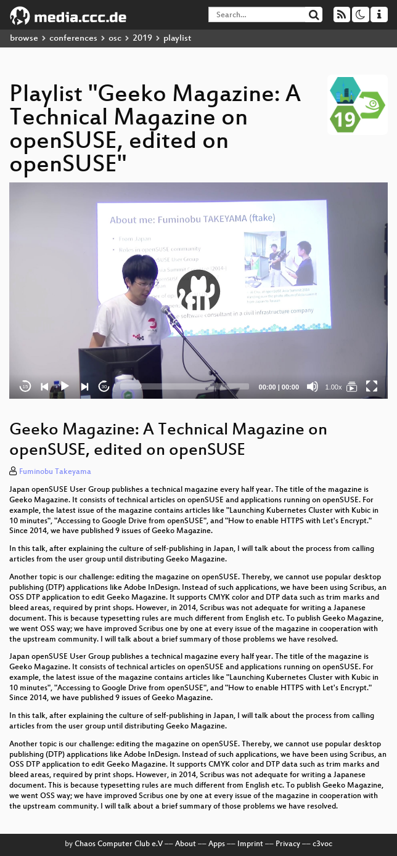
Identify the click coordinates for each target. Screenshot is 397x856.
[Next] (84, 386)
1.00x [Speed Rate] (333, 387)
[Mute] (312, 386)
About (185, 844)
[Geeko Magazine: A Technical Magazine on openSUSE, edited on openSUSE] (352, 386)
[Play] (65, 386)
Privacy (288, 844)
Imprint (250, 844)
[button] (198, 291)
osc (114, 38)
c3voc (322, 844)
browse (24, 38)
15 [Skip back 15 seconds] (25, 386)
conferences (73, 38)
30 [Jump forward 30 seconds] (104, 386)
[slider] (184, 386)
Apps (216, 844)
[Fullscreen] (372, 386)
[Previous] (45, 386)
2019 (142, 38)
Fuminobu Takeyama (55, 472)
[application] (198, 290)
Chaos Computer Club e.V (119, 844)
